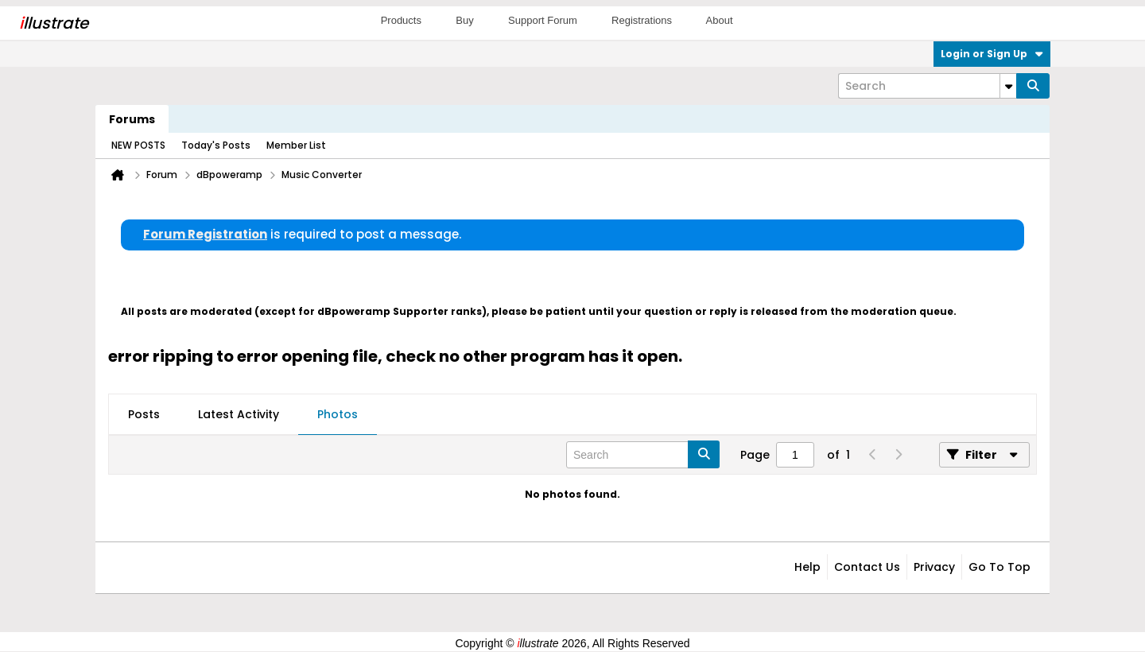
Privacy (934, 567)
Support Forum (542, 20)
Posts (144, 414)
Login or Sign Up (992, 53)
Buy (464, 20)
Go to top (999, 567)
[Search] (927, 86)
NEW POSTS (138, 145)
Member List (296, 145)
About (719, 20)
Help (807, 567)
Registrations (641, 20)
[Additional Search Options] (1008, 86)
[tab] (144, 415)
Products (401, 20)
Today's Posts (215, 145)
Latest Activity (238, 414)
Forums (132, 119)
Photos (337, 414)
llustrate (53, 23)
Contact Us (867, 567)
